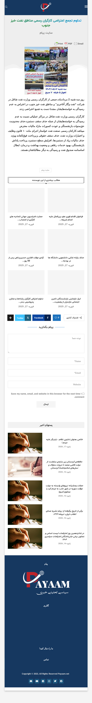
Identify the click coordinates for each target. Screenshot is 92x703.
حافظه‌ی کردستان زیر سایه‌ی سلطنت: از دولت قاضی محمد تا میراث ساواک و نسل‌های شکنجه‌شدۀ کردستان (64, 465)
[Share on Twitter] (23, 318)
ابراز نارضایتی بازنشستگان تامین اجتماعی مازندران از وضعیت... (66, 300)
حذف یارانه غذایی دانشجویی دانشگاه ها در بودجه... (66, 259)
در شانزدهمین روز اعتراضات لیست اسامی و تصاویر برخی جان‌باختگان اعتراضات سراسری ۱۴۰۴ (64, 536)
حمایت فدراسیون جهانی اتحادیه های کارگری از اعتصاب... (26, 218)
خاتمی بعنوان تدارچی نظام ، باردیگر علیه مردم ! (64, 441)
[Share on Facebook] (41, 318)
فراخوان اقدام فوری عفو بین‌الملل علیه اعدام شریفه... (66, 218)
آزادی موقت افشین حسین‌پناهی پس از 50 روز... (26, 259)
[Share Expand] (10, 318)
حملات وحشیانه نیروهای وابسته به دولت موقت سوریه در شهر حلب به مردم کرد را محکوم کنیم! (64, 488)
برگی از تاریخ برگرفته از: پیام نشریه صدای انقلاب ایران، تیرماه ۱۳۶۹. (64, 513)
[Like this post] (56, 318)
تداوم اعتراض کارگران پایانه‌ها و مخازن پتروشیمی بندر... (26, 300)
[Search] (6, 7)
